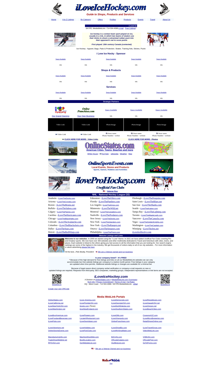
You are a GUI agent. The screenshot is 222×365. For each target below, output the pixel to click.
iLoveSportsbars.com (88, 321)
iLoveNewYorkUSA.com (58, 306)
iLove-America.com (87, 300)
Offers (100, 19)
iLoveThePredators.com (112, 215)
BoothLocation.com (87, 340)
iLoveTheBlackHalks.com (68, 219)
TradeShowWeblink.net (57, 340)
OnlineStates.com (102, 280)
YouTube (105, 154)
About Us (166, 19)
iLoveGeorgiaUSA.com (120, 303)
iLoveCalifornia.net (55, 303)
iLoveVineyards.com (119, 318)
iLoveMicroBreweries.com (153, 318)
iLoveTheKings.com (111, 205)
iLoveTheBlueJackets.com (71, 225)
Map (130, 154)
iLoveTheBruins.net (65, 205)
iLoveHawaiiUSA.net (151, 303)
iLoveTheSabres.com (66, 208)
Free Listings (130, 28)
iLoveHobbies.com (87, 328)
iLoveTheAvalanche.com (69, 222)
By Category (86, 19)
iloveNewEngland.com (89, 309)
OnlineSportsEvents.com (58, 331)
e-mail (121, 28)
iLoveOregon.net (149, 306)
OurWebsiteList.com (88, 343)
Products (127, 19)
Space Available (61, 59)
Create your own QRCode (58, 289)
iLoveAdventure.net (56, 328)
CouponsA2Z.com (150, 315)
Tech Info (91, 282)
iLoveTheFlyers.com (111, 232)
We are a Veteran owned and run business (115, 252)
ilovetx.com (84, 306)
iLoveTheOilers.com (111, 198)
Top (111, 363)
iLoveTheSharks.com (152, 205)
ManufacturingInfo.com (57, 337)
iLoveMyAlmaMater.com (121, 331)
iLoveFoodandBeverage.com (60, 318)
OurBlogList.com (118, 343)
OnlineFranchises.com (120, 321)
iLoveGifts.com (117, 315)
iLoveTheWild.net (110, 208)
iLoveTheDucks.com (66, 198)
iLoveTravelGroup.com (152, 328)
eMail (135, 284)
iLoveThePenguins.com (154, 198)
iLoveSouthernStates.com (121, 309)
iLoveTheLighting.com (155, 212)
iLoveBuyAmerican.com (58, 315)
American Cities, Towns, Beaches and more (109, 150)
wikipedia (114, 154)
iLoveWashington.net (56, 309)
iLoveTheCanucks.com (153, 218)
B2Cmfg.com (116, 337)
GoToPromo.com (150, 343)
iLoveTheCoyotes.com (66, 202)
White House (92, 154)
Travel (152, 19)
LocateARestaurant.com (89, 318)
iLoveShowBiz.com (119, 328)
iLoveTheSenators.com (109, 228)
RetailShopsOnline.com (152, 321)
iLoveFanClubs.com (88, 331)
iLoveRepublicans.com (152, 300)
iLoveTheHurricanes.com (69, 215)
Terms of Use (120, 282)
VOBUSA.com (148, 337)
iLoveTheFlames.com (66, 212)
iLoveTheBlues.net (153, 201)
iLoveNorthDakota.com (120, 306)
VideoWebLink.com (151, 331)
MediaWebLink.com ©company (124, 280)
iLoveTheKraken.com (149, 208)
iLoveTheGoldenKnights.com (151, 222)
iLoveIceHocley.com (141, 232)
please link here (88, 247)
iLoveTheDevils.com (111, 219)
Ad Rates (131, 282)
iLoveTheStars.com (65, 228)
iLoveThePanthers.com (109, 201)
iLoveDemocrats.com (120, 300)
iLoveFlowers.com (87, 315)
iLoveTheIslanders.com (110, 222)
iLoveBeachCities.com (152, 309)
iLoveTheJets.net (151, 228)
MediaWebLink (56, 285)
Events (140, 19)
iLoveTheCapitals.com (154, 225)
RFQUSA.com (54, 343)
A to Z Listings (68, 19)
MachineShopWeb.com (89, 337)
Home (53, 19)
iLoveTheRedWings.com (67, 232)
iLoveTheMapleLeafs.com (151, 215)
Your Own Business (85, 116)
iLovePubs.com (54, 321)
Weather (123, 154)
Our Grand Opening (60, 116)
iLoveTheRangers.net (111, 225)
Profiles (113, 19)
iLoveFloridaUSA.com (89, 303)
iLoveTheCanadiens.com (110, 212)
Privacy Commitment (104, 282)
